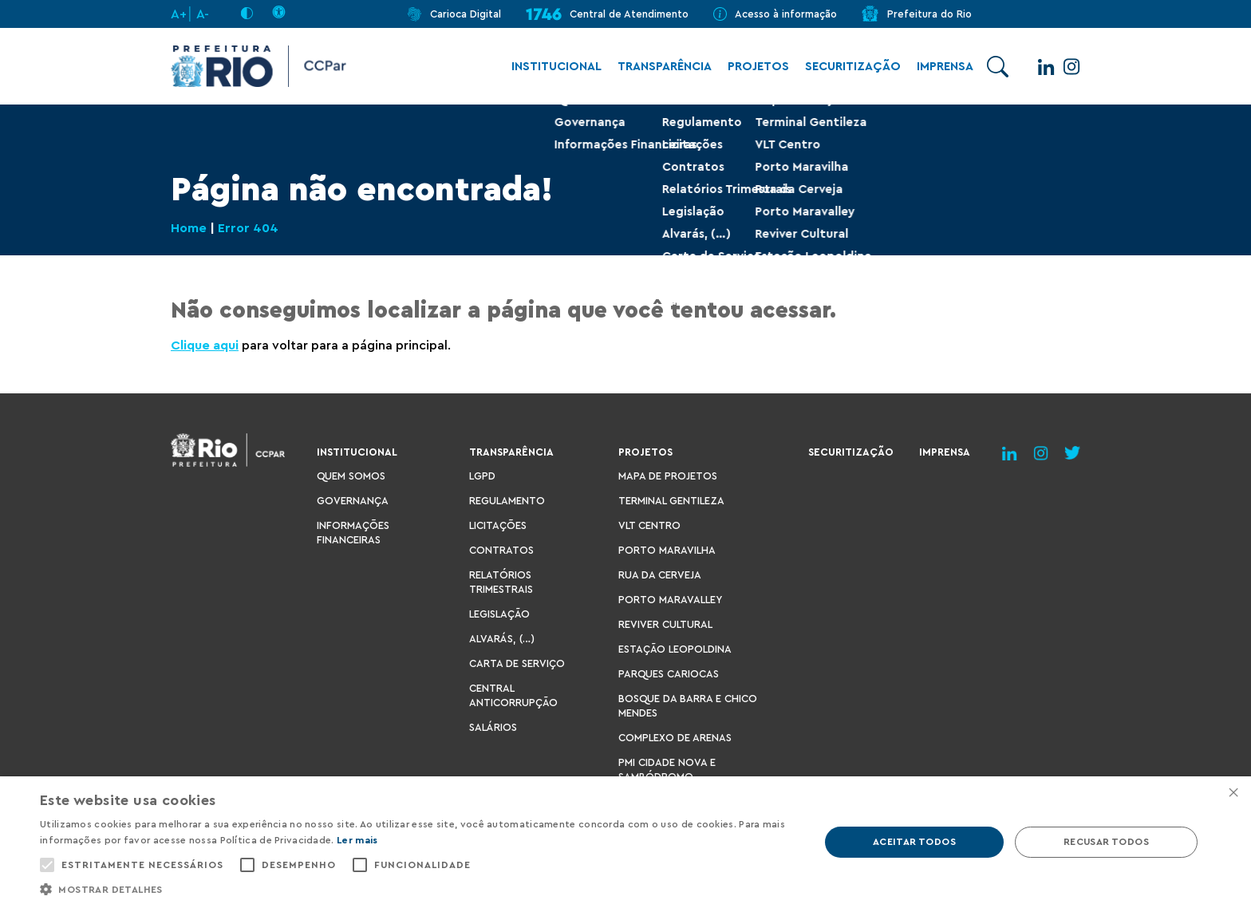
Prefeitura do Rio (929, 14)
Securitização (845, 67)
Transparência (657, 67)
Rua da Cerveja (659, 575)
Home (189, 228)
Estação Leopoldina (675, 649)
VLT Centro (649, 525)
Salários (493, 727)
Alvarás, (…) (502, 639)
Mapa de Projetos (667, 476)
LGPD (482, 476)
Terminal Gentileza (671, 500)
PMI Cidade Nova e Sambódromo (667, 769)
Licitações (498, 525)
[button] (418, 888)
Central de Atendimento (629, 14)
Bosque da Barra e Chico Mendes (687, 705)
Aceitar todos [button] (914, 842)
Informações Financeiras (353, 532)
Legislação (499, 614)
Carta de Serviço (517, 663)
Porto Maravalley (670, 599)
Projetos (750, 67)
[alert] (625, 842)
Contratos (501, 550)
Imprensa (937, 67)
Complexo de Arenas (675, 737)
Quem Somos (351, 476)
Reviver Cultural (665, 624)
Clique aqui (205, 345)
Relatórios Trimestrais (501, 582)
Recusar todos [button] (1106, 842)
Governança (353, 500)
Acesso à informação (786, 14)
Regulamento (507, 500)
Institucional (548, 67)
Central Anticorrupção (513, 695)
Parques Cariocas (668, 674)
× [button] (1233, 793)
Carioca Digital (465, 14)
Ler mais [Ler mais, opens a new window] (357, 840)
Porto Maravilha (667, 550)
